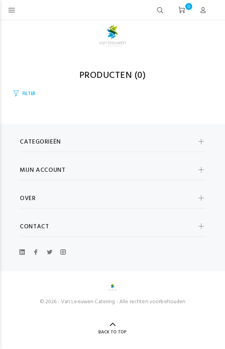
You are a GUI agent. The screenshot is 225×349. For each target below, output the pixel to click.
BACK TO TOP (112, 332)
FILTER (28, 94)
